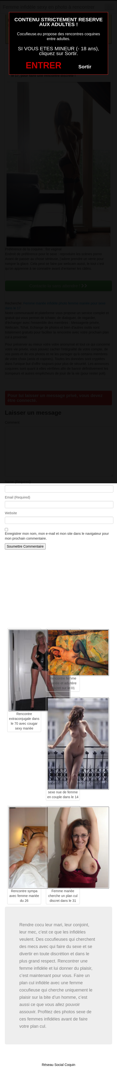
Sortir (84, 66)
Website (11, 513)
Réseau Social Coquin (58, 1065)
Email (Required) (17, 497)
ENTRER (43, 65)
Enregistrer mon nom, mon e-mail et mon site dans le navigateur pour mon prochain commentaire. (57, 536)
